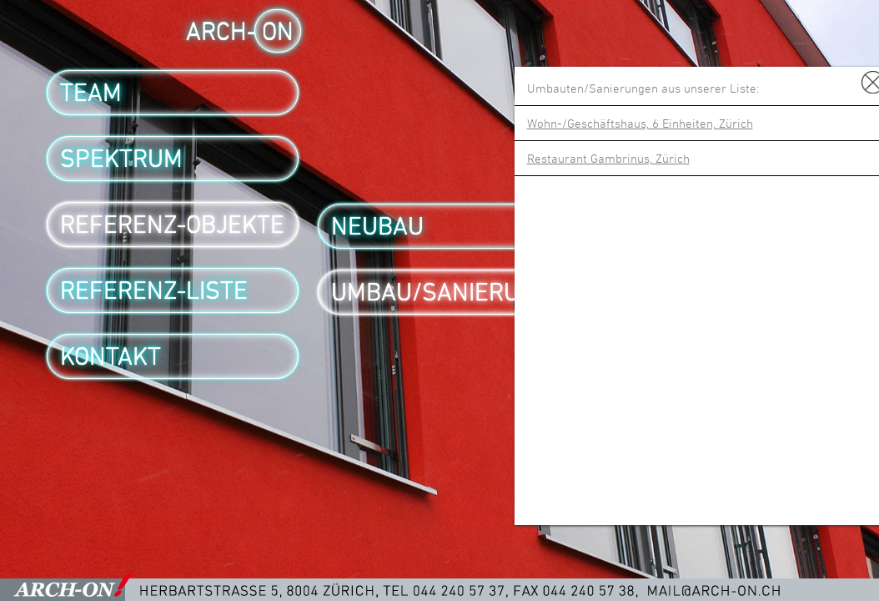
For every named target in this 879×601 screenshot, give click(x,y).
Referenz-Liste (154, 290)
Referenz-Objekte (172, 224)
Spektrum (121, 158)
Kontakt (110, 356)
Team (91, 92)
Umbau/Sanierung (441, 292)
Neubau (377, 226)
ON (278, 31)
